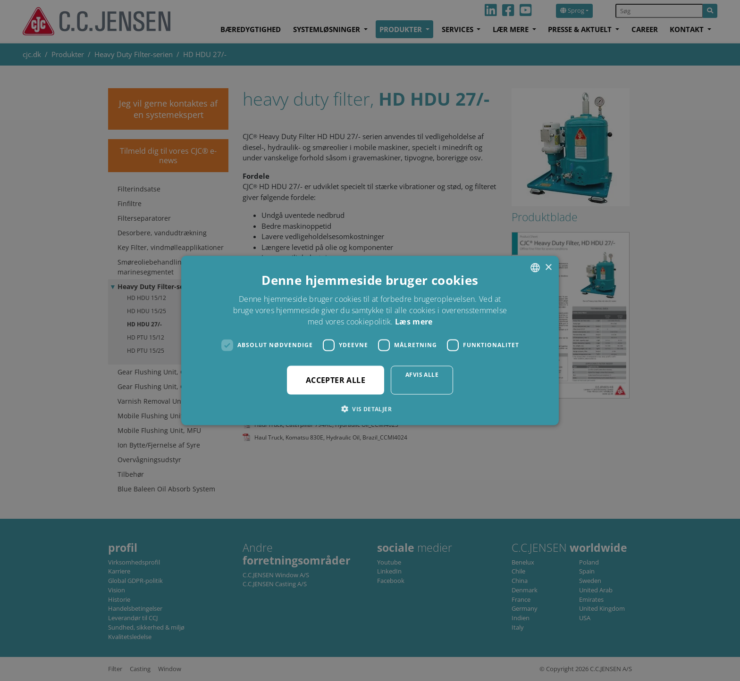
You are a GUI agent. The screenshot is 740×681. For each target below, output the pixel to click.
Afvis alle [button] (421, 374)
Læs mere (413, 321)
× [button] (548, 267)
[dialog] (370, 340)
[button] (370, 408)
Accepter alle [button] (335, 379)
